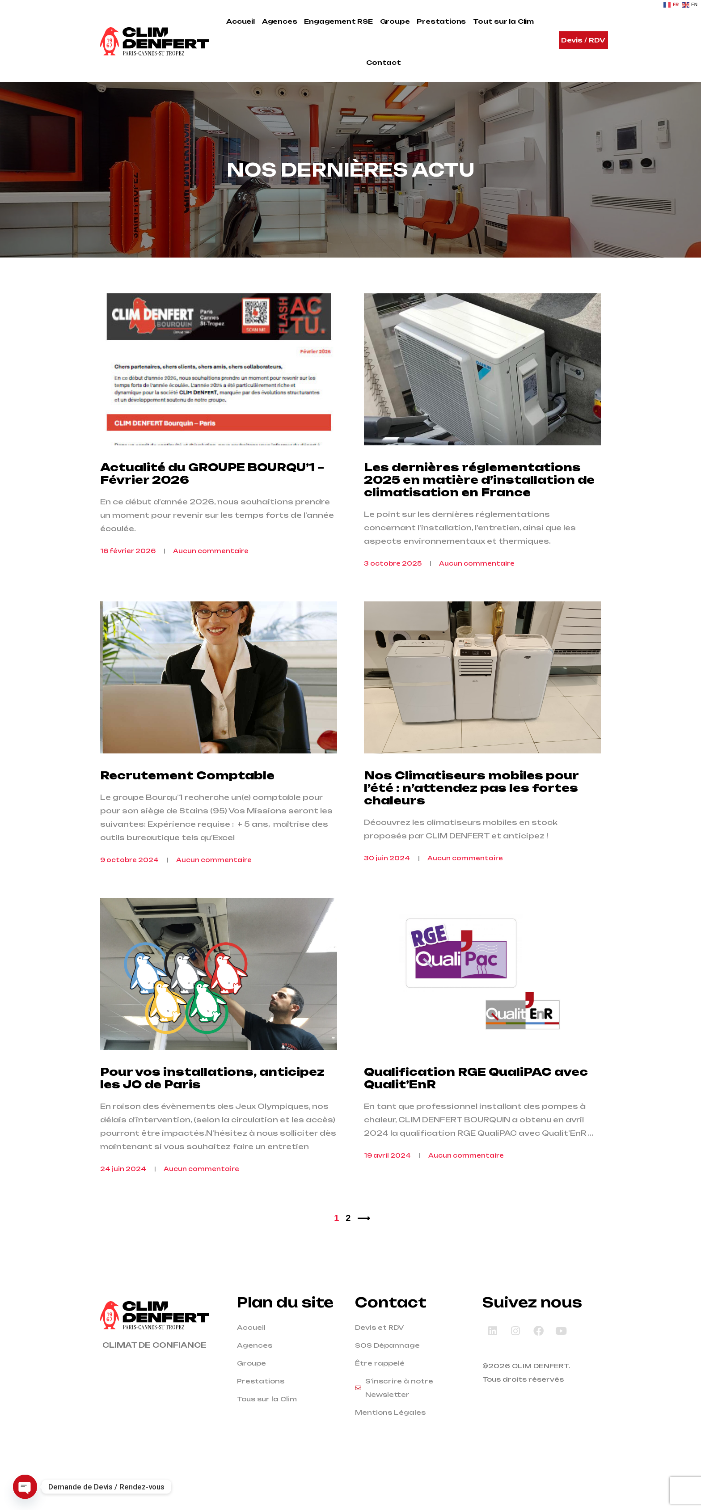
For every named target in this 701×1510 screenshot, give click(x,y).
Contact (383, 62)
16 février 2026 (128, 564)
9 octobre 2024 (129, 887)
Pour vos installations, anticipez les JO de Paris (212, 1120)
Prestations (441, 21)
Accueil (240, 21)
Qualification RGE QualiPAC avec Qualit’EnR (476, 1120)
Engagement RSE (338, 21)
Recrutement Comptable (187, 803)
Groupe (395, 21)
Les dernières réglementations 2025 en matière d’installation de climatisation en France (479, 493)
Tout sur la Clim (503, 21)
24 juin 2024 (123, 1210)
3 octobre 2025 (393, 577)
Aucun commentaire (211, 564)
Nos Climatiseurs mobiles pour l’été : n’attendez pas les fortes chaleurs (471, 815)
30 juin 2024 (387, 885)
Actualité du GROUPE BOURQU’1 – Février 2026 (212, 487)
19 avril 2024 (387, 1197)
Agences (279, 21)
